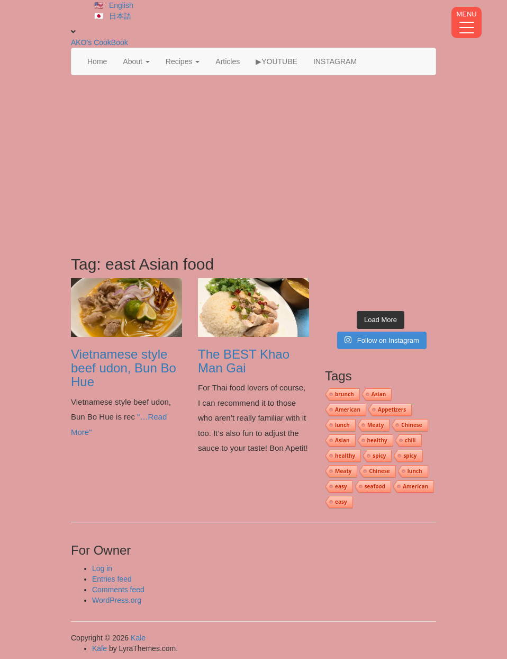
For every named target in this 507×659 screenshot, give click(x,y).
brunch (344, 394)
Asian (379, 394)
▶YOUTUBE (276, 61)
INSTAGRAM (335, 61)
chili (410, 440)
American (347, 409)
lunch (342, 425)
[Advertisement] (253, 165)
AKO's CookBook (99, 42)
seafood (375, 486)
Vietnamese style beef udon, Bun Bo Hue (123, 368)
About (136, 61)
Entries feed (112, 579)
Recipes (183, 61)
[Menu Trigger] (466, 22)
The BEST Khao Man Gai (243, 361)
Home (97, 61)
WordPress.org (116, 600)
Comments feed (118, 589)
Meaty (375, 425)
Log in (102, 568)
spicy (379, 455)
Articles (227, 61)
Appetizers (392, 409)
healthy (377, 440)
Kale (138, 638)
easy (341, 486)
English (121, 5)
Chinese (411, 425)
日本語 (120, 16)
